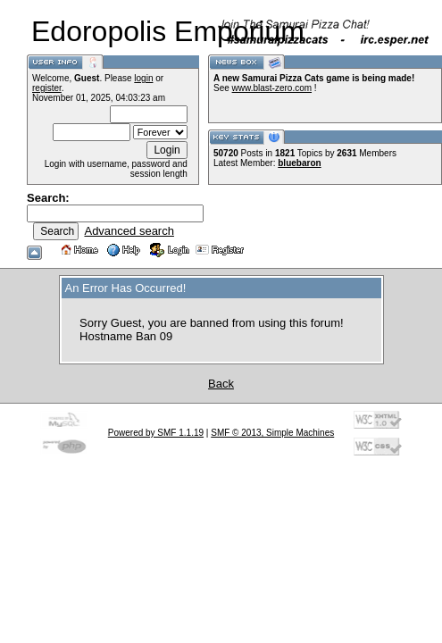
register (47, 88)
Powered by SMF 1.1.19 (156, 433)
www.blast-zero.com (272, 88)
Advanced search (128, 231)
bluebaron (299, 163)
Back (221, 383)
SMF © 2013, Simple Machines (272, 433)
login (143, 78)
